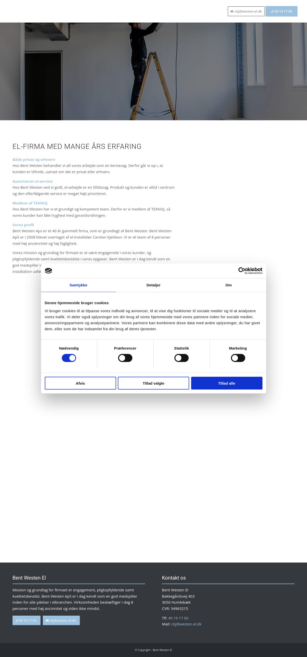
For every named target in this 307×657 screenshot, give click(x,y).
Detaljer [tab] (154, 285)
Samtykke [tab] (78, 285)
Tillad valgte (153, 383)
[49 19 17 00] (27, 620)
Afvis (80, 383)
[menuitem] (246, 11)
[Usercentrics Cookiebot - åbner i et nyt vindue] (240, 271)
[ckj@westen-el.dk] (61, 620)
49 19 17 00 (178, 617)
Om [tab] (228, 285)
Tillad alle (226, 383)
